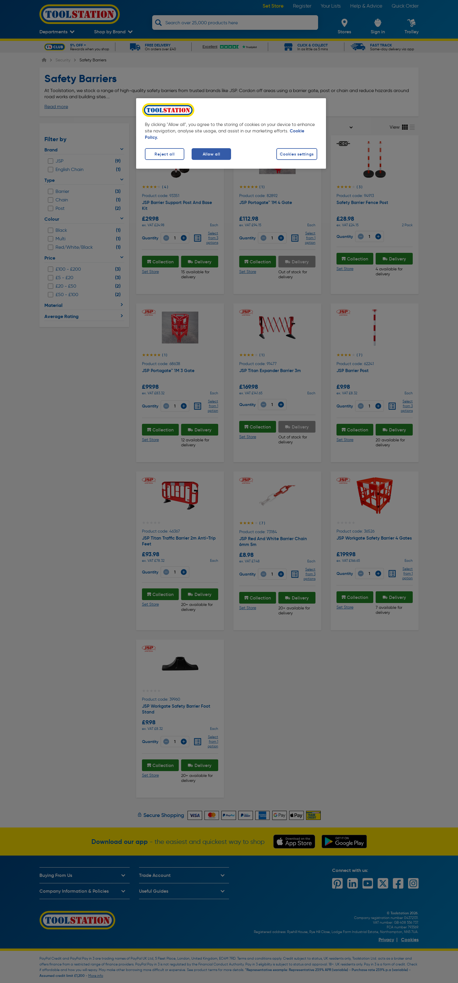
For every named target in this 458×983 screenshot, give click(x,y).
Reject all (164, 154)
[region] (231, 133)
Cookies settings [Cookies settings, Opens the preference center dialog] (297, 154)
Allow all (211, 154)
